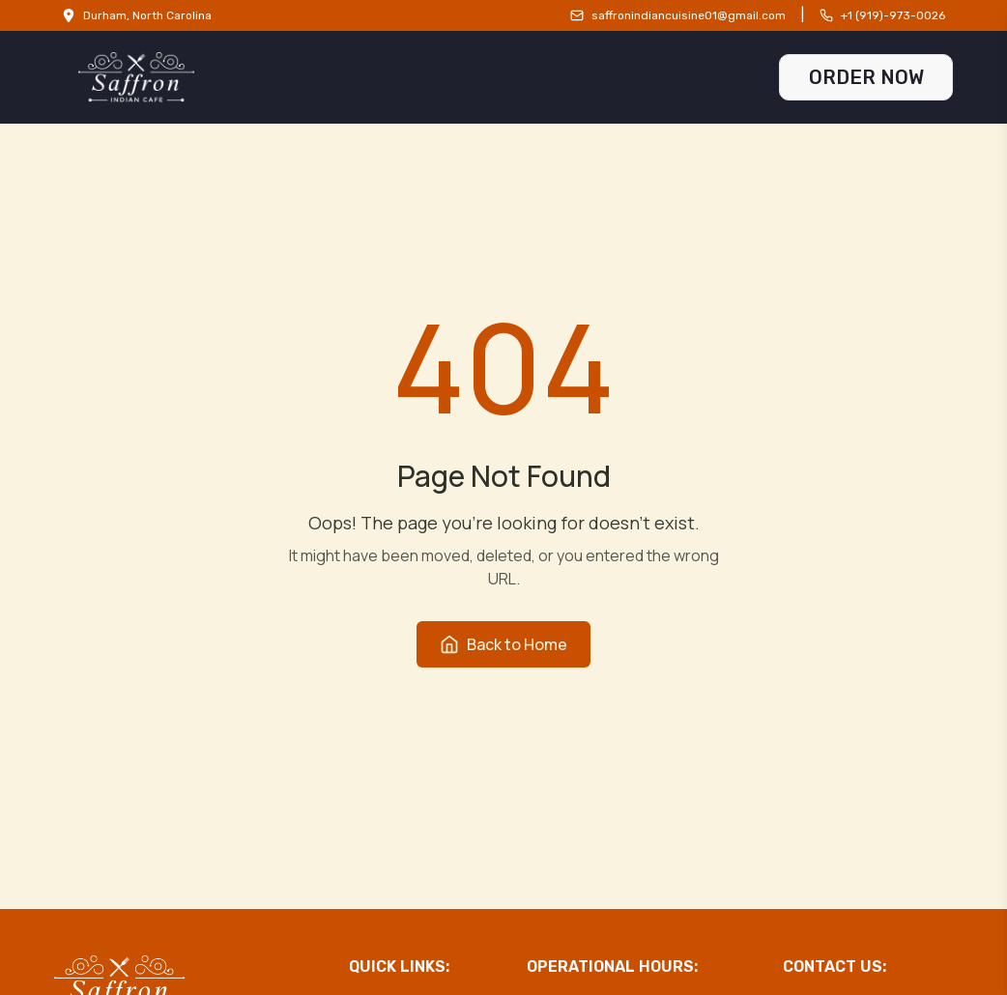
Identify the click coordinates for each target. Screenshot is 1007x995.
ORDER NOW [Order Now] (866, 77)
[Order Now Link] (866, 77)
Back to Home (503, 644)
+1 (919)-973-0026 (893, 15)
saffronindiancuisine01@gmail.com (688, 15)
